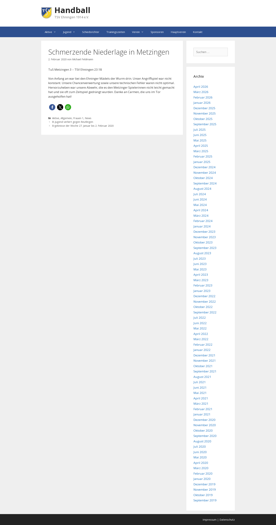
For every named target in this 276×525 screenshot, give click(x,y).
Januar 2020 (202, 479)
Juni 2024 (200, 199)
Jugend (71, 32)
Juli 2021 (199, 382)
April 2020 (200, 463)
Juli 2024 (199, 194)
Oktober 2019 (203, 495)
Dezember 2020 (204, 420)
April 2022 (200, 334)
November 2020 (204, 425)
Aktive (52, 32)
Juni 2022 (200, 323)
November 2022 (204, 301)
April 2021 (200, 398)
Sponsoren (157, 32)
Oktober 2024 (203, 178)
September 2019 (205, 500)
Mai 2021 (200, 393)
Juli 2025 (199, 130)
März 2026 (200, 92)
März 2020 (200, 468)
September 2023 (205, 248)
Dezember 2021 (204, 355)
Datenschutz (227, 519)
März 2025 (200, 151)
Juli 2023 (199, 259)
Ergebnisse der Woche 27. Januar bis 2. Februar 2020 (83, 125)
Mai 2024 (200, 205)
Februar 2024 (202, 221)
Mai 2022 (200, 328)
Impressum (210, 519)
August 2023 (202, 253)
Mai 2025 (200, 140)
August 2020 (202, 441)
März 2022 (200, 339)
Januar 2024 (202, 226)
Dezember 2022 (204, 296)
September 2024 (205, 183)
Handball (72, 10)
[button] (52, 107)
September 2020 (205, 436)
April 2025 (200, 146)
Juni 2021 (200, 387)
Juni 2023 (200, 264)
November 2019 (204, 489)
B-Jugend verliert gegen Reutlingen (72, 121)
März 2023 (200, 280)
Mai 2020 (200, 457)
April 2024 (200, 210)
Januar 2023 (202, 291)
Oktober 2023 (203, 242)
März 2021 (200, 404)
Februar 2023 (202, 285)
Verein (139, 32)
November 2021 (204, 361)
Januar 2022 (202, 350)
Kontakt (197, 32)
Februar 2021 (202, 409)
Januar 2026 (202, 103)
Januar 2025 (202, 162)
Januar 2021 (202, 414)
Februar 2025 (202, 156)
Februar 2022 (202, 344)
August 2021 (202, 377)
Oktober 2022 (203, 307)
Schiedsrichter (90, 32)
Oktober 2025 (203, 119)
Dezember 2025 (204, 108)
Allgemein (66, 118)
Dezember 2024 (204, 167)
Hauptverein (178, 32)
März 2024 (200, 216)
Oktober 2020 (203, 430)
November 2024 (204, 173)
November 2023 (204, 237)
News (88, 118)
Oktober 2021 (203, 366)
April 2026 (200, 87)
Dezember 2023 (204, 232)
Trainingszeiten (115, 32)
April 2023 (200, 275)
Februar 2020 (202, 473)
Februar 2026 (202, 97)
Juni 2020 (200, 452)
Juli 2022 (199, 318)
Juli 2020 (199, 446)
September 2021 (205, 371)
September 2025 (205, 124)
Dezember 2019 (204, 484)
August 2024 (202, 189)
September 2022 (205, 312)
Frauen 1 (78, 118)
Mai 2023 (200, 269)
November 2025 (204, 113)
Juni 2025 (200, 135)
